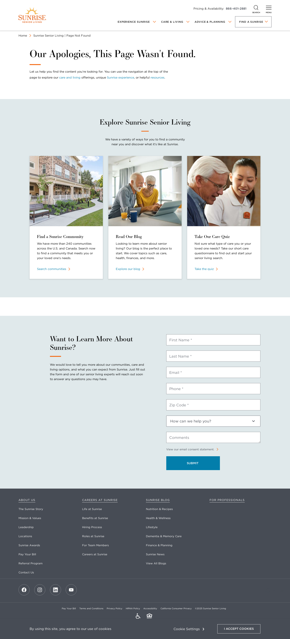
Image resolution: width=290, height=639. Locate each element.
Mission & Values (29, 518)
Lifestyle (152, 527)
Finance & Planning (159, 545)
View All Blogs (156, 563)
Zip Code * (179, 405)
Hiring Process (92, 527)
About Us (26, 500)
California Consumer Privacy (176, 608)
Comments (179, 437)
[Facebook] (24, 589)
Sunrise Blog (158, 500)
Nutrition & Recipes (159, 509)
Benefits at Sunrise (95, 518)
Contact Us (26, 572)
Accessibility (150, 608)
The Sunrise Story (30, 509)
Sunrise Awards (29, 545)
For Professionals (227, 500)
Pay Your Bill (27, 554)
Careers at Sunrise (100, 500)
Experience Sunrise (134, 21)
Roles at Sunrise (93, 536)
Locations (25, 536)
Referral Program (30, 563)
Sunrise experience (120, 77)
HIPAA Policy (133, 608)
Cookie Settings (186, 629)
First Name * (180, 340)
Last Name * (180, 356)
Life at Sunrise (92, 509)
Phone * (176, 389)
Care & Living (172, 21)
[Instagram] (39, 589)
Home (22, 35)
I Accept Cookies (239, 628)
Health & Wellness (158, 518)
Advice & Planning (210, 21)
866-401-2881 (236, 8)
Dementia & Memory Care (164, 536)
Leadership (26, 527)
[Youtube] (71, 589)
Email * (175, 372)
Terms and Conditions (91, 608)
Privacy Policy (114, 608)
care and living (69, 77)
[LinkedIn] (55, 589)
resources (157, 77)
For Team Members (95, 545)
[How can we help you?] (213, 421)
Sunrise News (155, 554)
